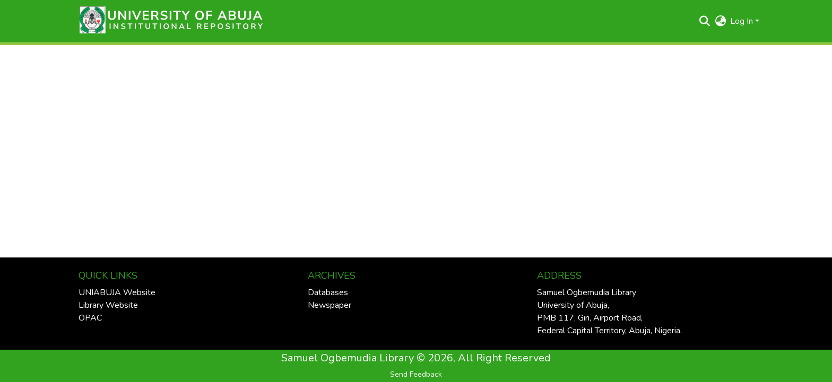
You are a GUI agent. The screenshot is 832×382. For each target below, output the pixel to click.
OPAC (90, 318)
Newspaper (329, 305)
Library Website (108, 305)
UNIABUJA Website (117, 292)
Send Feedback (416, 374)
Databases (328, 292)
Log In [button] (742, 21)
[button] (168, 21)
